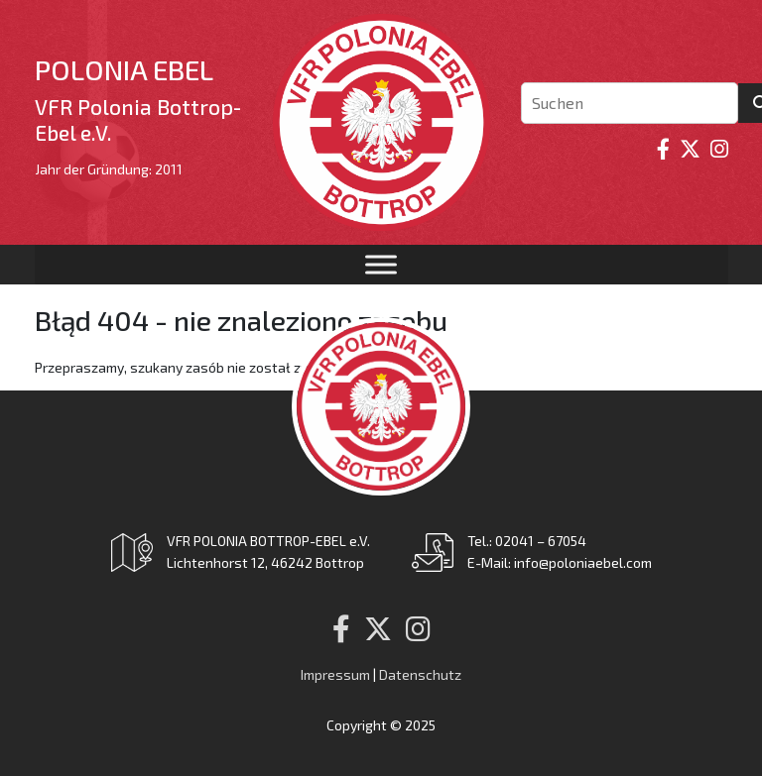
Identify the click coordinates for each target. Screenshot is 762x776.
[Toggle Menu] (381, 264)
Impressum (335, 674)
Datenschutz (420, 674)
